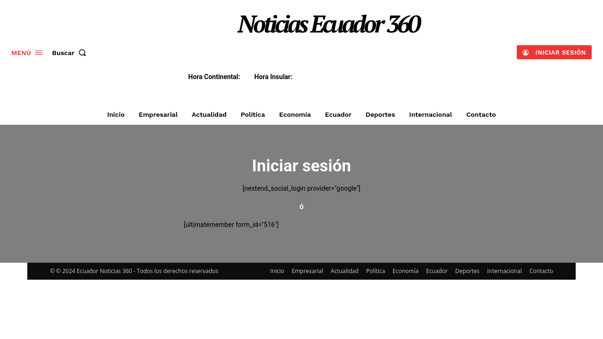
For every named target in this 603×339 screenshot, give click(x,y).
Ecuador (437, 271)
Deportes (467, 271)
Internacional (504, 271)
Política (375, 271)
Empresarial (307, 271)
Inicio (277, 271)
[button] (71, 53)
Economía (405, 271)
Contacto (541, 271)
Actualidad (345, 271)
